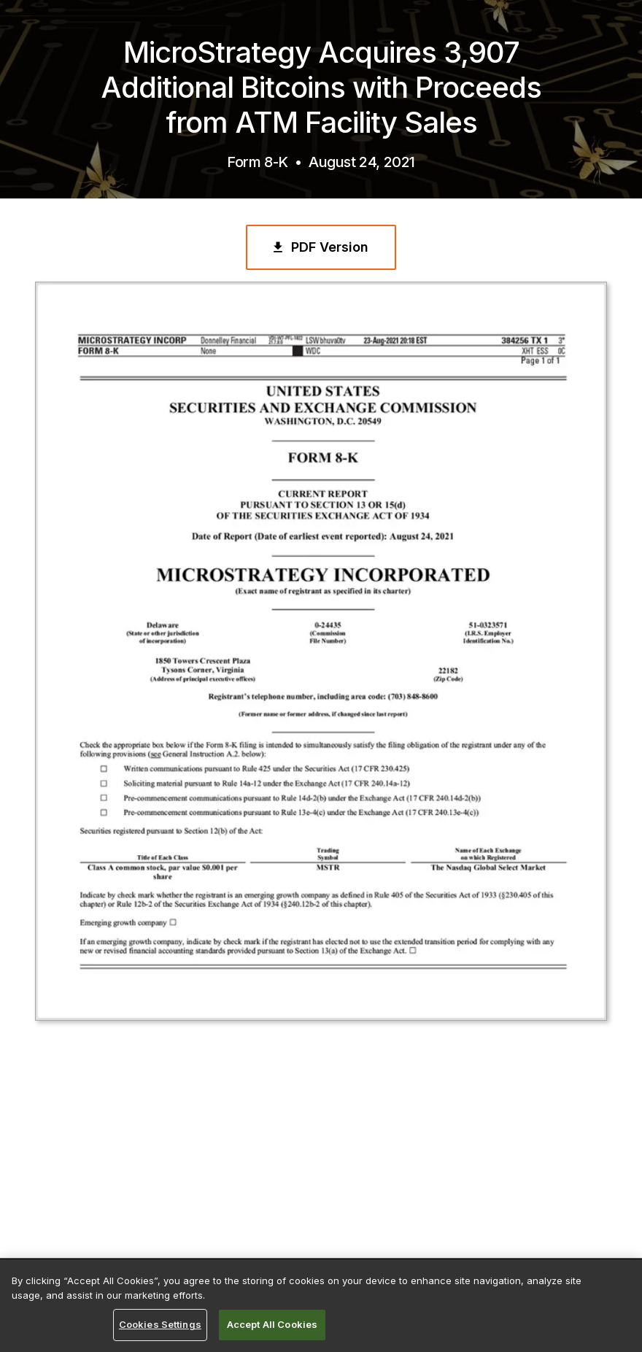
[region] (321, 1305)
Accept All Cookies (272, 1324)
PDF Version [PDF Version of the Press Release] (319, 247)
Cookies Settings (160, 1324)
